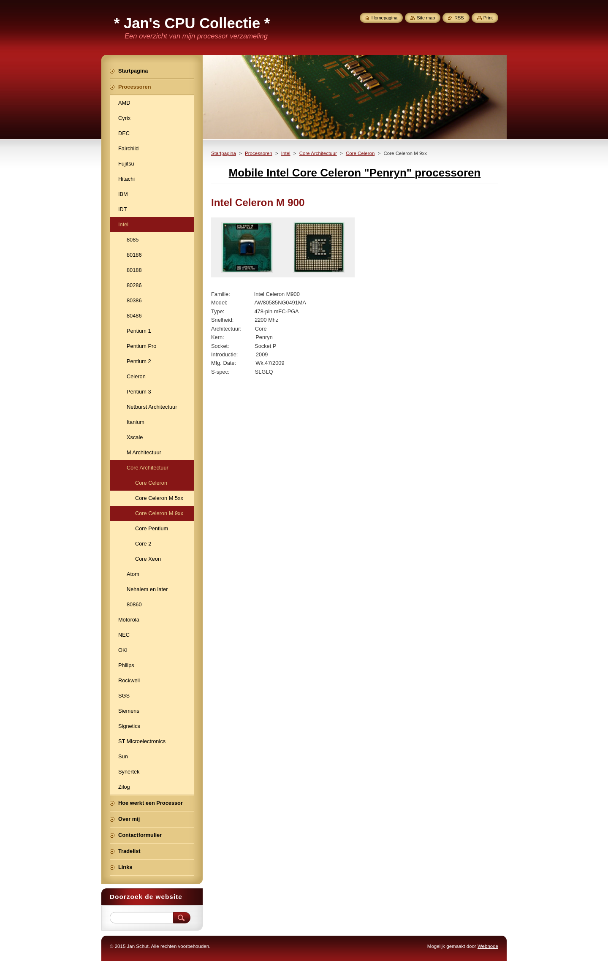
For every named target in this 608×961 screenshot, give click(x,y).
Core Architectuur (318, 153)
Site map (426, 17)
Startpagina (223, 153)
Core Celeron (360, 153)
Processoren (258, 153)
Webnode (488, 946)
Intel (285, 153)
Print (488, 17)
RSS (459, 17)
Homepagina (385, 17)
